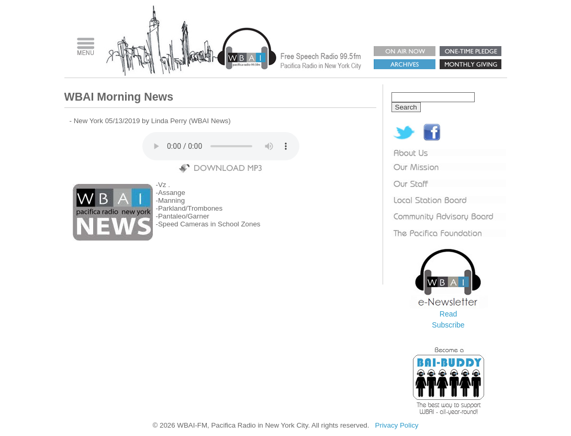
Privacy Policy (397, 425)
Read (448, 314)
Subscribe (448, 325)
